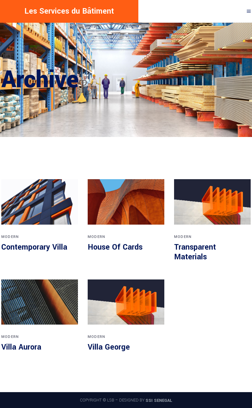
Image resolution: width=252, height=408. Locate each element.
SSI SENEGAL (158, 400)
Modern (10, 236)
